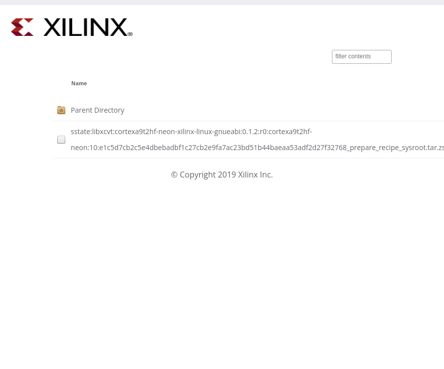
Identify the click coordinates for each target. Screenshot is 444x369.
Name (79, 83)
